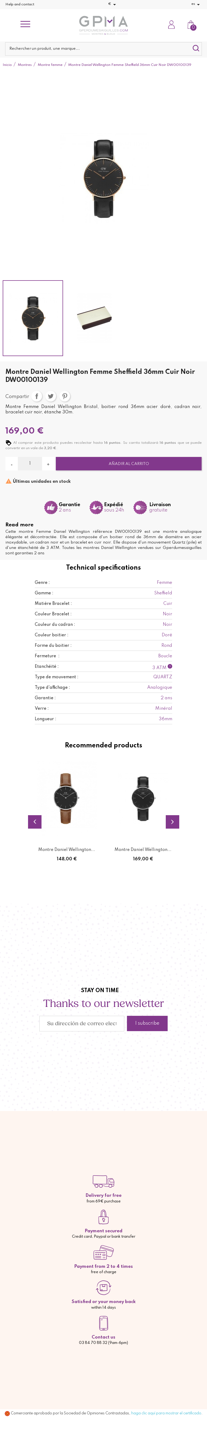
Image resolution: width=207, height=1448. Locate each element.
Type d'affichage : (52, 688)
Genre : (42, 583)
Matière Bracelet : (53, 604)
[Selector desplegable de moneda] (113, 4)
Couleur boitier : (51, 635)
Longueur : (45, 719)
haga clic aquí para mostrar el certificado (166, 1413)
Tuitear (50, 396)
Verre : (42, 709)
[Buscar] (103, 49)
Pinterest (64, 396)
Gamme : (44, 593)
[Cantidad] (29, 463)
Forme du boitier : (53, 646)
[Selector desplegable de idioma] (196, 4)
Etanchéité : (47, 667)
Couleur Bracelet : (53, 614)
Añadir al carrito (129, 464)
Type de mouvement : (56, 677)
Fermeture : (47, 656)
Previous (35, 822)
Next (172, 822)
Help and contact (19, 4)
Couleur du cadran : (55, 625)
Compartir (36, 396)
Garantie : (45, 698)
